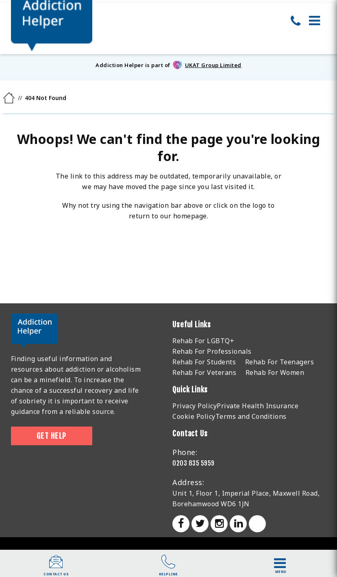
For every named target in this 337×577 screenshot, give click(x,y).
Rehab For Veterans (204, 372)
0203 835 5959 (193, 463)
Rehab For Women (275, 372)
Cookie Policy (193, 416)
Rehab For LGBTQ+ (203, 340)
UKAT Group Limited (213, 65)
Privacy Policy (194, 405)
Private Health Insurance (257, 405)
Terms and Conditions (251, 416)
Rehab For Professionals (212, 351)
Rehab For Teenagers (279, 361)
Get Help (51, 435)
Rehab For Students (204, 361)
